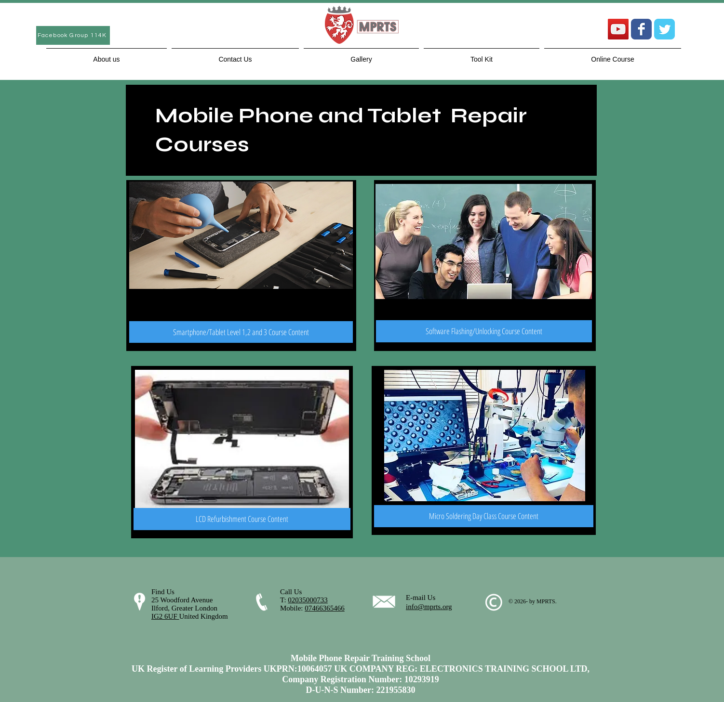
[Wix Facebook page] (641, 29)
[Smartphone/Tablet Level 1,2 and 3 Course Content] (241, 332)
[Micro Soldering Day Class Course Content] (483, 516)
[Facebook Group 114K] (73, 35)
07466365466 (325, 608)
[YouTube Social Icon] (618, 29)
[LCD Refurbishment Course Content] (242, 519)
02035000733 (308, 600)
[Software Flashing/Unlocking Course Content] (484, 331)
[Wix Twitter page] (664, 29)
